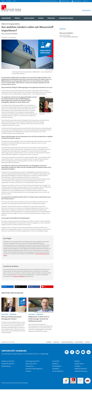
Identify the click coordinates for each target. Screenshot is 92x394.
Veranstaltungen (66, 18)
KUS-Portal (9, 1)
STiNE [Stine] (14, 1)
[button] (49, 1)
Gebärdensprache (65, 1)
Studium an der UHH (7, 366)
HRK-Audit (80, 383)
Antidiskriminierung (81, 376)
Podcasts (51, 18)
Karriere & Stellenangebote (34, 373)
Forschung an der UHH (32, 366)
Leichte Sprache (77, 1)
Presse (3, 1)
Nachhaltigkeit (56, 371)
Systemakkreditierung (88, 383)
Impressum (56, 346)
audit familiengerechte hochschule (66, 384)
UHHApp (77, 371)
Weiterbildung (5, 371)
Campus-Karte (79, 368)
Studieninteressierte (7, 368)
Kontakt (77, 366)
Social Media (29, 18)
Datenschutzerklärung (67, 346)
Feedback (48, 346)
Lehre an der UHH (31, 368)
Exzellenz (55, 368)
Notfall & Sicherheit (80, 373)
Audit (71, 383)
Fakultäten (55, 373)
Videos (41, 18)
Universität (55, 366)
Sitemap (87, 346)
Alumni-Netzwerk (57, 376)
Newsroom (6, 18)
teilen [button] (5, 291)
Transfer (28, 376)
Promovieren (29, 371)
